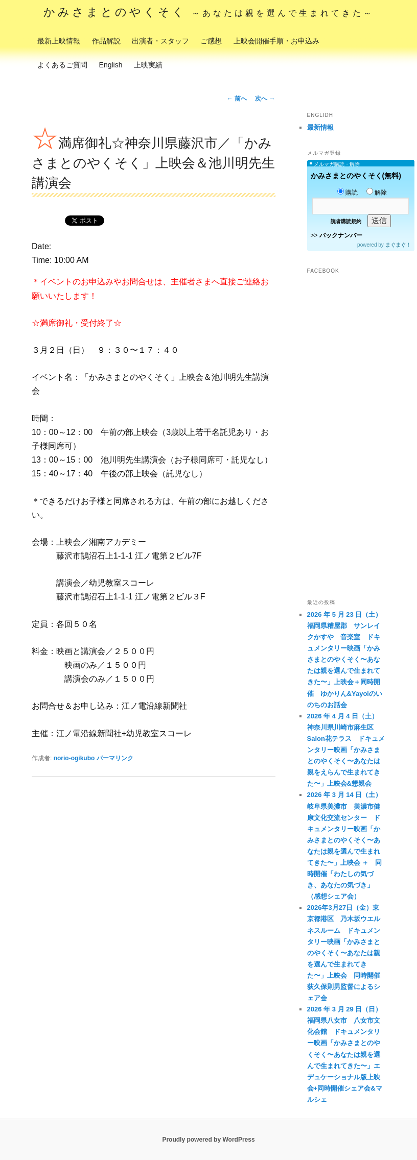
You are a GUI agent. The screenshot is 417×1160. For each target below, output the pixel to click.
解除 (376, 192)
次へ (265, 98)
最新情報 (320, 127)
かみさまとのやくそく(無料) (356, 176)
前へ (237, 98)
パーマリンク (115, 758)
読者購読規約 (346, 221)
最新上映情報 (58, 41)
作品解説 (106, 41)
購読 (347, 192)
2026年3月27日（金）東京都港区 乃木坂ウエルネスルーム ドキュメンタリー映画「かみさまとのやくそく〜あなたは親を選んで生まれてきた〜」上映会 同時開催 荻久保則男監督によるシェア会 (347, 953)
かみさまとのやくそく (208, 12)
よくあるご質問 (62, 65)
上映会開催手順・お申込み (276, 41)
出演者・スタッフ (160, 41)
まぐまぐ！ (398, 245)
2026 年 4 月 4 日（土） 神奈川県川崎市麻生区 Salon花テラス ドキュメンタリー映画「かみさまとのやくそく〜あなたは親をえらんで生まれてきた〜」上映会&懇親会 (346, 750)
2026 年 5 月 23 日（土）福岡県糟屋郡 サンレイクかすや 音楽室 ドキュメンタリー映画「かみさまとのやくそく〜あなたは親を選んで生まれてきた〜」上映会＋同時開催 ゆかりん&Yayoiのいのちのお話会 (344, 660)
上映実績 (148, 65)
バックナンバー (340, 235)
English (111, 65)
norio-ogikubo (74, 758)
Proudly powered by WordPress (208, 1139)
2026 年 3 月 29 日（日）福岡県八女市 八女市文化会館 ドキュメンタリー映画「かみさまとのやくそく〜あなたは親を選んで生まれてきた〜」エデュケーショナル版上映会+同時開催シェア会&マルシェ (344, 1054)
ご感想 (211, 41)
